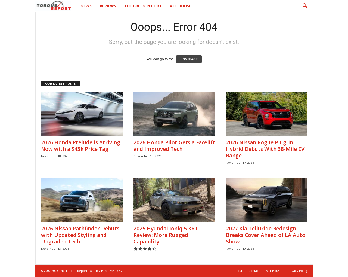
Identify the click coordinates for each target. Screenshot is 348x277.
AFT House (180, 5)
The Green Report (143, 5)
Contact (254, 271)
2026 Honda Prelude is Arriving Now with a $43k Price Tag (80, 146)
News (86, 5)
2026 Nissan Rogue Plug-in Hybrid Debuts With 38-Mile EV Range (265, 149)
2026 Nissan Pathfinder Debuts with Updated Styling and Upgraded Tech (80, 235)
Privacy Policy (298, 271)
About (238, 271)
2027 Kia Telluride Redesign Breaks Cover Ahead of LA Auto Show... (265, 235)
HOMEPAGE (188, 59)
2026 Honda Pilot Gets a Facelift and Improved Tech (174, 146)
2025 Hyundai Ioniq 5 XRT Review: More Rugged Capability (165, 235)
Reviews (108, 5)
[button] (305, 6)
